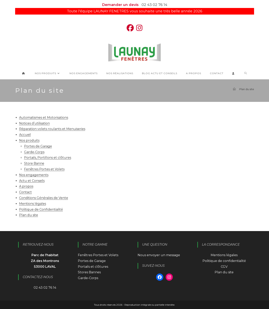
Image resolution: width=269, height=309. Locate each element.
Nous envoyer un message (159, 255)
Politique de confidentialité (224, 261)
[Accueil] (234, 89)
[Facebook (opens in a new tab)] (130, 28)
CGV (224, 267)
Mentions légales (32, 204)
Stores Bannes (89, 272)
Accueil (25, 135)
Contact (25, 192)
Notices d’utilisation (34, 123)
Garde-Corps (34, 152)
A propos (26, 186)
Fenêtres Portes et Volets (44, 169)
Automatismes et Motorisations (43, 117)
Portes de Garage (38, 146)
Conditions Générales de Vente (43, 198)
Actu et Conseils (32, 181)
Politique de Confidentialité (41, 209)
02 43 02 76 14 (154, 5)
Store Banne (34, 163)
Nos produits (29, 140)
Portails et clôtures (93, 267)
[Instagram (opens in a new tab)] (139, 28)
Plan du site (246, 89)
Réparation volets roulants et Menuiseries (52, 129)
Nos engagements (33, 175)
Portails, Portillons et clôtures (47, 157)
